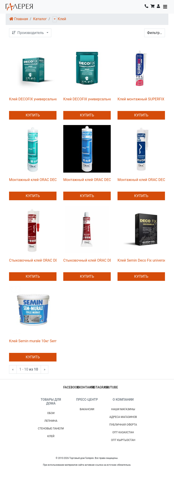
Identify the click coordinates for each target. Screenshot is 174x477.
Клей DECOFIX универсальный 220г (39, 99)
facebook (71, 387)
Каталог (40, 19)
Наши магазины (123, 409)
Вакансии (87, 409)
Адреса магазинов (123, 417)
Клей (62, 19)
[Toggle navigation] (165, 6)
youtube (111, 387)
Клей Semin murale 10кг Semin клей (39, 341)
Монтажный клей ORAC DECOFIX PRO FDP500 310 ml (107, 180)
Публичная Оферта (123, 424)
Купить (33, 115)
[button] (158, 6)
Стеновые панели (51, 428)
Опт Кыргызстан (123, 440)
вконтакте (86, 387)
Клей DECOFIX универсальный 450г (93, 99)
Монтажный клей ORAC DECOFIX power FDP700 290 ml (55, 180)
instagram (99, 387)
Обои (51, 413)
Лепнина (50, 420)
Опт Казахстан (123, 432)
